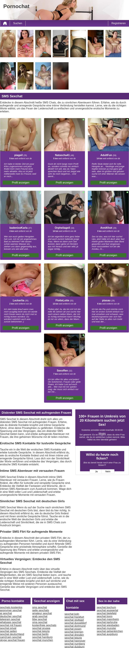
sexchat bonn (104, 616)
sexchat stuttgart (74, 620)
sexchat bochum (106, 607)
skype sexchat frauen (12, 640)
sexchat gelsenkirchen (110, 631)
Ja (96, 471)
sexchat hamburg (42, 637)
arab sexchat (39, 616)
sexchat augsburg (107, 634)
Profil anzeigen (20, 182)
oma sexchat (39, 622)
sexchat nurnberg (75, 643)
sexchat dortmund (75, 626)
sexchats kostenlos (11, 607)
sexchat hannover (75, 640)
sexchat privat (8, 628)
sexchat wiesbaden (108, 625)
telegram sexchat (10, 619)
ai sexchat (6, 613)
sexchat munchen (42, 640)
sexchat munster (106, 628)
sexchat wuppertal (107, 610)
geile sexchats (40, 610)
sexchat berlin (40, 634)
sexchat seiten (8, 631)
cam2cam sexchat (10, 637)
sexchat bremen (74, 631)
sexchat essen (73, 628)
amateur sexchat (42, 613)
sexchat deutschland (12, 634)
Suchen (17, 23)
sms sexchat (39, 607)
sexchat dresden (74, 634)
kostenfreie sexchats (44, 625)
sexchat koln (72, 614)
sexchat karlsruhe (107, 622)
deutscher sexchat (10, 616)
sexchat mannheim (108, 619)
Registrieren (118, 23)
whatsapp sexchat (10, 622)
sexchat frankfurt (74, 617)
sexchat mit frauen (11, 625)
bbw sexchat (39, 619)
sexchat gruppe (41, 628)
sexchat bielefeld (106, 613)
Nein (107, 471)
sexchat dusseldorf (76, 623)
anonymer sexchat (11, 610)
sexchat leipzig (41, 631)
